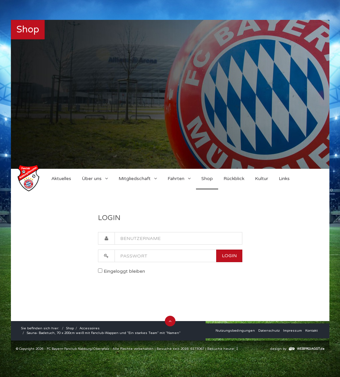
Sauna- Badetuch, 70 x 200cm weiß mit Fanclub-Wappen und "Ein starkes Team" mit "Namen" (103, 333)
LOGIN (229, 256)
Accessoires (89, 328)
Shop (70, 328)
